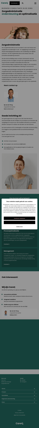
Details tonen (19, 226)
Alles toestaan (19, 222)
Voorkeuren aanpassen (19, 218)
